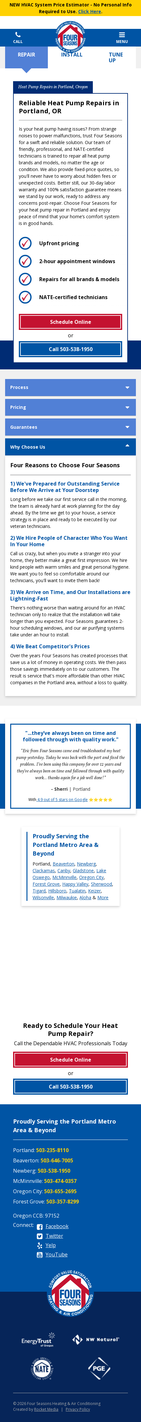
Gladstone (83, 870)
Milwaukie (66, 897)
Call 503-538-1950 (71, 349)
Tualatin (77, 891)
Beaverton (63, 864)
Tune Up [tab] (116, 57)
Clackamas (44, 870)
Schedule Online (70, 321)
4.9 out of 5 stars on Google (62, 799)
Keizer (94, 891)
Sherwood (101, 884)
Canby (63, 870)
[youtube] (52, 1255)
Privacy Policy (78, 1409)
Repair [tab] (26, 54)
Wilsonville (43, 897)
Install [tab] (72, 54)
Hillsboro (57, 891)
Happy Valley (75, 884)
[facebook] (52, 1226)
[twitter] (49, 1236)
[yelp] (46, 1245)
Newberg (86, 864)
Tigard (39, 891)
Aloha (85, 897)
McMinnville (64, 877)
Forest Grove (46, 884)
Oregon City (91, 877)
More (102, 897)
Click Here (89, 11)
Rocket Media (46, 1409)
